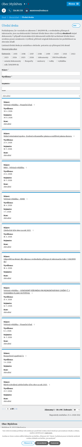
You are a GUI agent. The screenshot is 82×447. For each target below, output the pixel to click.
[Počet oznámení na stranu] (76, 410)
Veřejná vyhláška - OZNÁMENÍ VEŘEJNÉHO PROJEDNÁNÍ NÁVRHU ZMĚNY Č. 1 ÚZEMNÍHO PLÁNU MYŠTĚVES (37, 292)
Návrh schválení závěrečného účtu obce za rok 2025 (27, 385)
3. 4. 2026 (7, 362)
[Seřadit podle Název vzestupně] (8, 69)
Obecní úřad (14, 17)
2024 (15, 58)
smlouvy (41, 61)
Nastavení (55, 443)
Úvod (4, 17)
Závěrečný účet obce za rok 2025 (19, 231)
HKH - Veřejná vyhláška (16, 168)
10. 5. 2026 (8, 149)
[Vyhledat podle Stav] (41, 96)
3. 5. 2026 (7, 212)
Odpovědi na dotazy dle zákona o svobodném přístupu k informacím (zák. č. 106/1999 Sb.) (40, 260)
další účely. (48, 433)
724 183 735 (18, 10)
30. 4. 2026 (8, 111)
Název (4, 70)
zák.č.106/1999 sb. (11, 65)
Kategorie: (6, 54)
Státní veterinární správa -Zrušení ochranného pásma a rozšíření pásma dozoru (39, 136)
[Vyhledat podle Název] (41, 74)
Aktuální (7, 124)
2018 (40, 54)
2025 (23, 58)
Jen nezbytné (42, 443)
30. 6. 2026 (8, 118)
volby (51, 61)
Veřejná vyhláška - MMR (16, 199)
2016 (23, 54)
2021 (65, 54)
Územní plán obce (9, 49)
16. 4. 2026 (8, 206)
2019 (48, 54)
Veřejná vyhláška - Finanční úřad (19, 105)
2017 (32, 54)
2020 (56, 54)
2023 (6, 58)
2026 (32, 58)
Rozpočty (29, 61)
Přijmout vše (27, 443)
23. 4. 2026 (8, 143)
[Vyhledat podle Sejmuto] (41, 89)
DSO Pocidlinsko (59, 58)
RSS (76, 26)
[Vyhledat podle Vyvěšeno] (41, 81)
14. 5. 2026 (8, 337)
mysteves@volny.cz (39, 10)
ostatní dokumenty (12, 61)
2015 (15, 54)
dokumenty (43, 58)
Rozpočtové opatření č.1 (15, 356)
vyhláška (62, 61)
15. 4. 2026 (8, 300)
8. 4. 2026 (7, 331)
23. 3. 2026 (8, 391)
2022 (73, 54)
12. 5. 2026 (8, 306)
